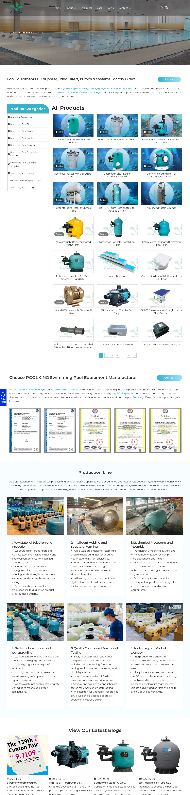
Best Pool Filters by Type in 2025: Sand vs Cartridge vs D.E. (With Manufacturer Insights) (156, 782)
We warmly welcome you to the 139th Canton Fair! (22, 782)
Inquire (169, 79)
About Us (71, 8)
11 (128, 355)
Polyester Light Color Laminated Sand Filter (73, 243)
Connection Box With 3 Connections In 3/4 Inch (161, 278)
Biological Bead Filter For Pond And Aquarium (161, 141)
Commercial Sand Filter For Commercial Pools (161, 175)
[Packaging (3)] (154, 622)
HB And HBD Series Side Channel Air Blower (73, 312)
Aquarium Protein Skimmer (161, 208)
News (110, 8)
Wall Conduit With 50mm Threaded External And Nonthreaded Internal (73, 346)
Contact (169, 377)
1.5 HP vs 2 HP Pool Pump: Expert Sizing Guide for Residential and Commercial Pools (67, 782)
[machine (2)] (154, 516)
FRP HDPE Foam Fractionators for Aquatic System (117, 209)
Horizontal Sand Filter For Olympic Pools (73, 209)
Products (87, 8)
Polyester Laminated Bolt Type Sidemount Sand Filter (73, 278)
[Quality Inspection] (95, 622)
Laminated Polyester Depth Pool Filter (117, 243)
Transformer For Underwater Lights (161, 344)
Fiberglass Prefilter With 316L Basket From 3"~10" (73, 175)
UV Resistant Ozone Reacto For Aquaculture (73, 141)
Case (99, 8)
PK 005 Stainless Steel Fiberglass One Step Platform (161, 312)
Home (57, 8)
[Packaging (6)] (35, 622)
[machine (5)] (95, 516)
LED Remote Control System (117, 344)
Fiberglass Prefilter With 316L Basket (117, 139)
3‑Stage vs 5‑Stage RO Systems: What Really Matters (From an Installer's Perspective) (112, 782)
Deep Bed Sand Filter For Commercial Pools (117, 175)
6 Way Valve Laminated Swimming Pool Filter (161, 243)
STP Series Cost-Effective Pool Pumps (117, 312)
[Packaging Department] (35, 516)
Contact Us (125, 8)
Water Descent (117, 276)
